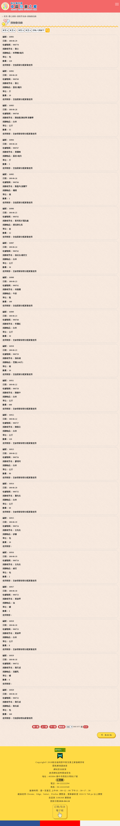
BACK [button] (108, 735)
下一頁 (53, 727)
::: (2, 16)
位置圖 (60, 780)
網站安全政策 (60, 769)
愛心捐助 (12, 16)
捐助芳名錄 (21, 16)
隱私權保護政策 (60, 766)
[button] (117, 4)
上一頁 (44, 727)
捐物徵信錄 (31, 16)
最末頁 (61, 727)
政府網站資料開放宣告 (60, 773)
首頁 (5, 16)
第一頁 (35, 727)
